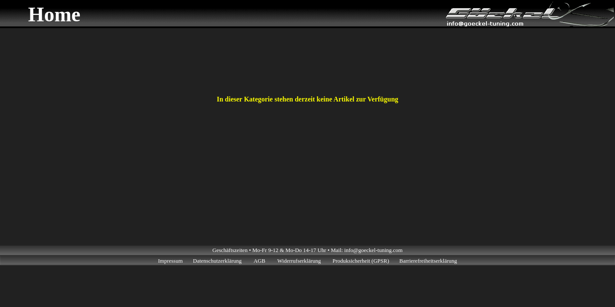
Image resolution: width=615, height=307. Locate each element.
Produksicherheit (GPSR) (361, 261)
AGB (259, 261)
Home (54, 14)
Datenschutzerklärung (217, 261)
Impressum (170, 261)
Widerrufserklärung (299, 261)
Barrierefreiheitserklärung (428, 261)
